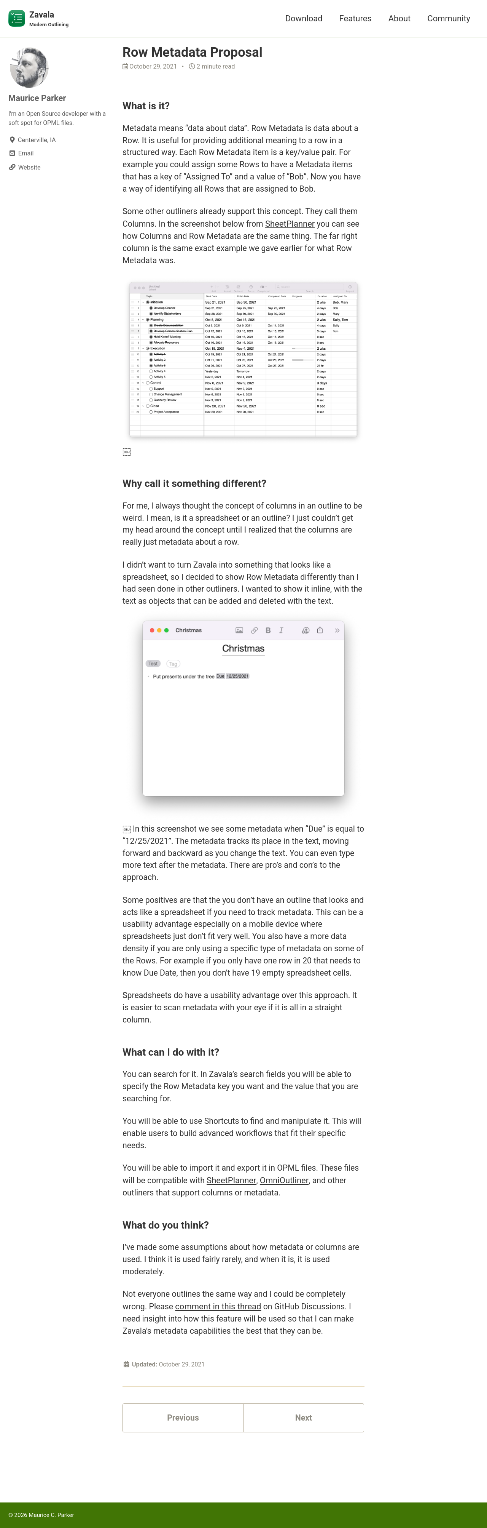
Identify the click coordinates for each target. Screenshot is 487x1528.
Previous (183, 1462)
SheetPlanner (316, 229)
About (399, 18)
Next (303, 1462)
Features (355, 18)
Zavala (49, 19)
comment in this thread (220, 1349)
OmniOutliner (304, 1219)
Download (304, 18)
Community (448, 18)
